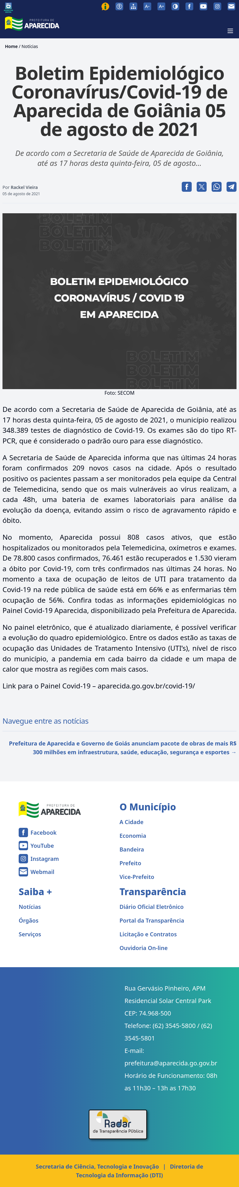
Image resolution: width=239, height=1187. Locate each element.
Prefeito (130, 863)
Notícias (29, 46)
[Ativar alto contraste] (175, 6)
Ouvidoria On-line (144, 948)
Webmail (42, 872)
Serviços (30, 934)
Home (11, 46)
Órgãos (29, 920)
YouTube (42, 845)
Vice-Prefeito (137, 877)
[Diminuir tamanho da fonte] (147, 6)
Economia (133, 835)
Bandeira (132, 849)
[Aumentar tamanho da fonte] (161, 6)
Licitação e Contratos (148, 934)
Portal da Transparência (152, 920)
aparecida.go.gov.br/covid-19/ (146, 686)
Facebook (43, 832)
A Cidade (131, 822)
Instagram (44, 858)
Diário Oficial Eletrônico (152, 906)
